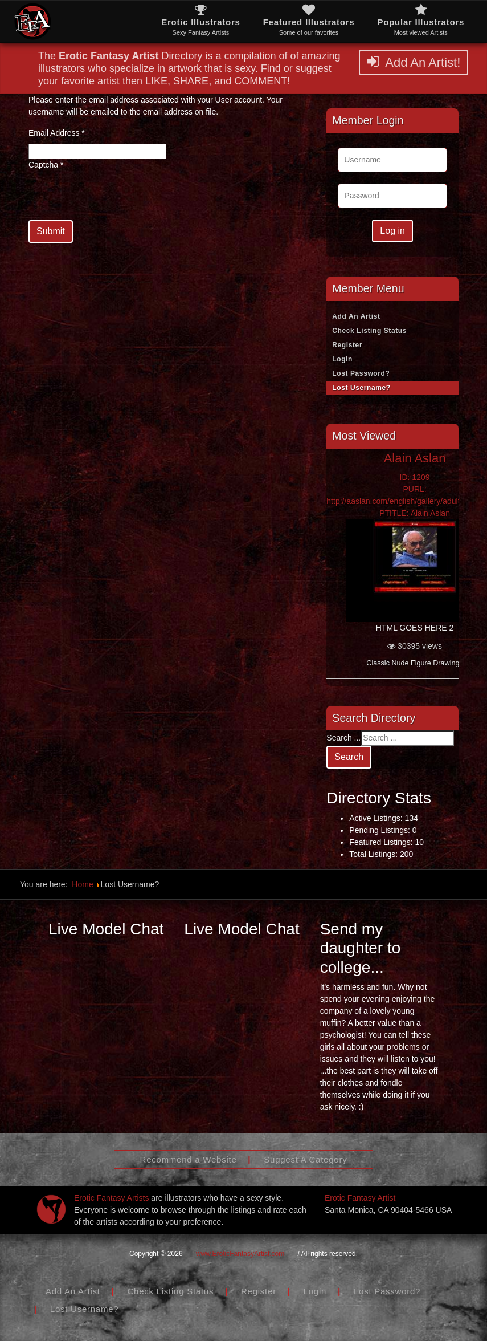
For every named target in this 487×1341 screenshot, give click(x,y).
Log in (392, 230)
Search (348, 757)
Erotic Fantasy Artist (360, 1197)
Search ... (343, 737)
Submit (50, 231)
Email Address (56, 132)
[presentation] (115, 198)
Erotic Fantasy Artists (111, 1197)
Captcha (46, 164)
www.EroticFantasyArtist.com (240, 1254)
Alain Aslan (415, 458)
